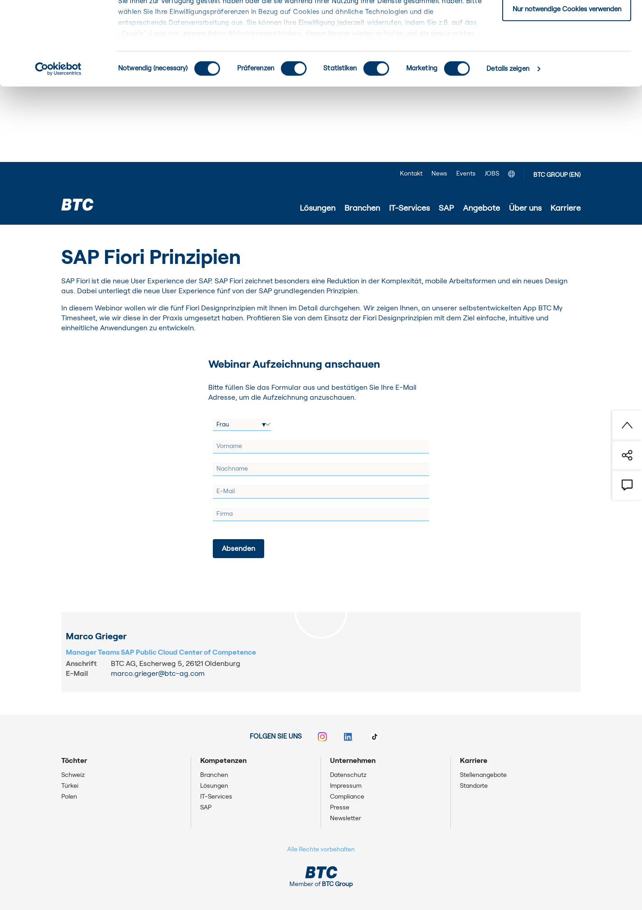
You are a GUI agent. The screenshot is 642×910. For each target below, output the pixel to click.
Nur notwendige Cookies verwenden (567, 84)
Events (466, 174)
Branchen (214, 775)
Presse (339, 807)
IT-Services (216, 797)
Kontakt (411, 174)
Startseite (77, 237)
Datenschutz (348, 775)
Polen (69, 797)
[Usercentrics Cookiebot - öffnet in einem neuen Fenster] (58, 144)
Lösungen (214, 786)
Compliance (347, 797)
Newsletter (345, 818)
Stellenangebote (483, 775)
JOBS (492, 174)
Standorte (474, 786)
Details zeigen (507, 144)
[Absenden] (238, 548)
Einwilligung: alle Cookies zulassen (567, 22)
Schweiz (73, 775)
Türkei (69, 786)
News (439, 174)
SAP (205, 807)
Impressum (346, 786)
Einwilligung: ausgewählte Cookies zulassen (567, 53)
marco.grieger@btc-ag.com (158, 673)
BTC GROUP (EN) (557, 175)
